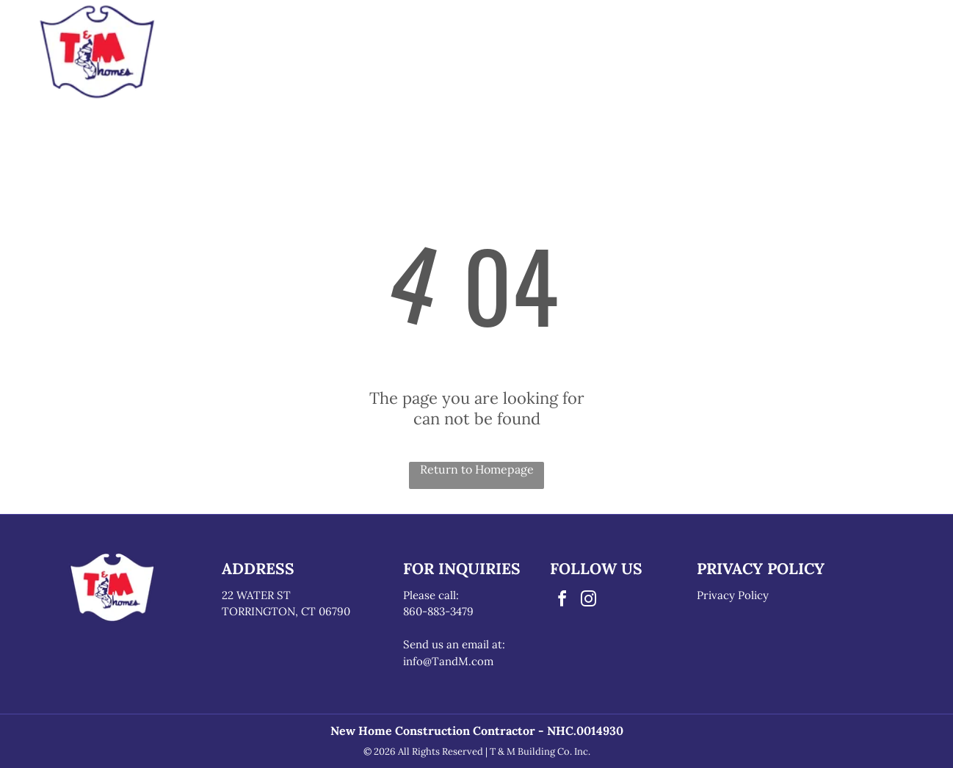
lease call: (434, 595)
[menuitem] (323, 32)
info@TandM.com (448, 661)
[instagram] (588, 601)
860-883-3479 (438, 611)
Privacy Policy (733, 595)
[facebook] (561, 601)
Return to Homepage (477, 469)
